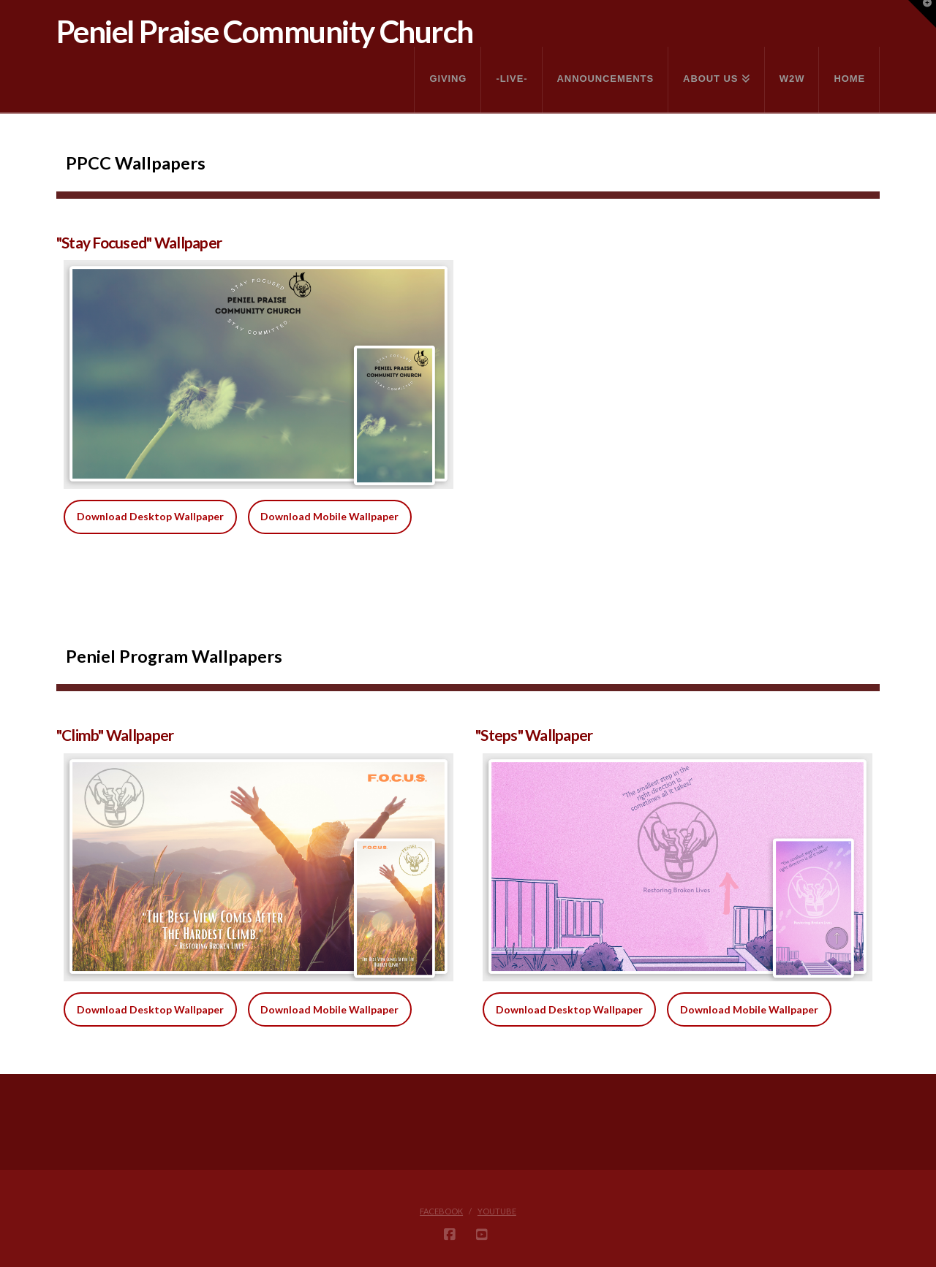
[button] (922, 14)
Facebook (441, 1211)
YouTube (497, 1211)
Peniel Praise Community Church (264, 31)
